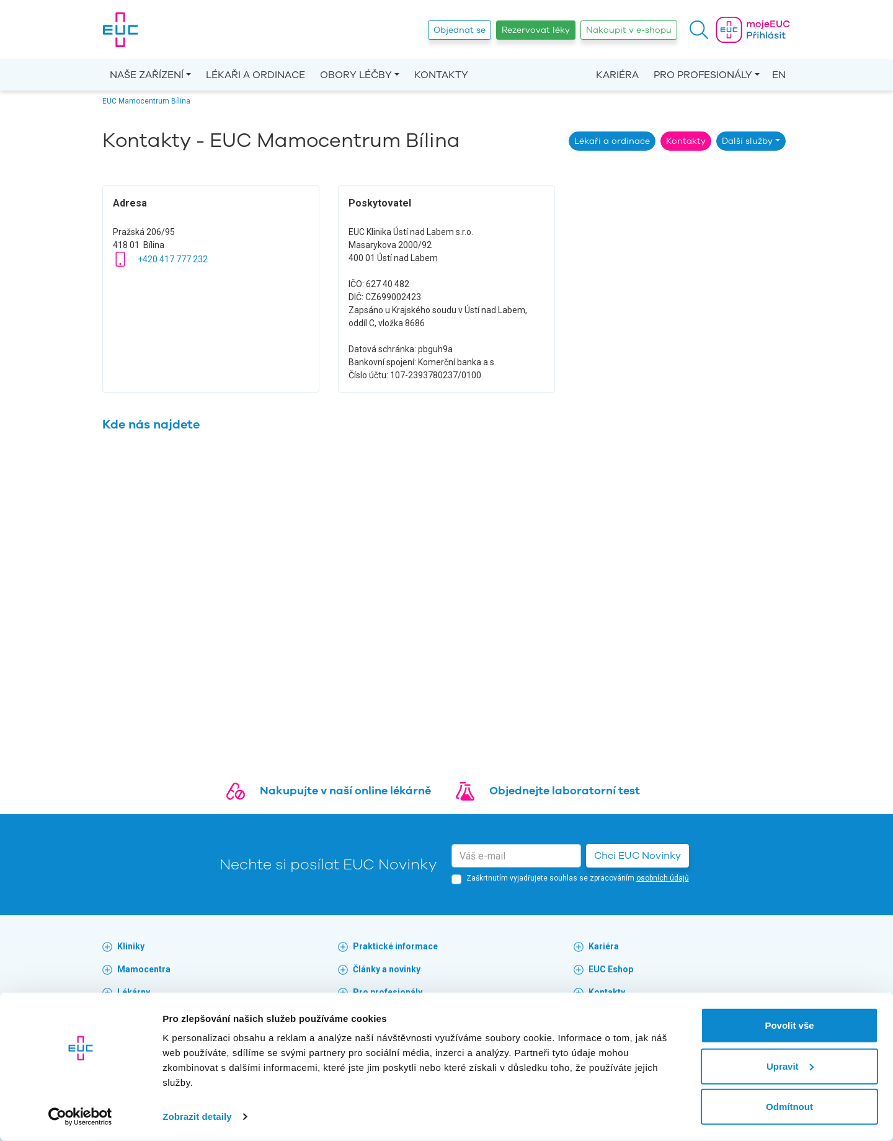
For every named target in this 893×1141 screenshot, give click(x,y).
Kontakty (441, 75)
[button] (699, 29)
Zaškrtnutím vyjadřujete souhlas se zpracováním (577, 878)
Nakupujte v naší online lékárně (345, 790)
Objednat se (459, 30)
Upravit (790, 1065)
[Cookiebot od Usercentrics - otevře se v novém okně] (80, 1117)
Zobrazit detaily (197, 1116)
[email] (516, 856)
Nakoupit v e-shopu (629, 30)
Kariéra (617, 75)
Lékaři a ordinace (255, 75)
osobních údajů (662, 878)
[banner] (120, 29)
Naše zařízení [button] (147, 75)
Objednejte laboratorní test (564, 790)
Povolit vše (789, 1025)
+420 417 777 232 (173, 259)
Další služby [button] (747, 141)
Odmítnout (789, 1106)
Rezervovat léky (536, 30)
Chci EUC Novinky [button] (637, 856)
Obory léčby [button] (356, 75)
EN (779, 75)
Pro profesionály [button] (703, 75)
